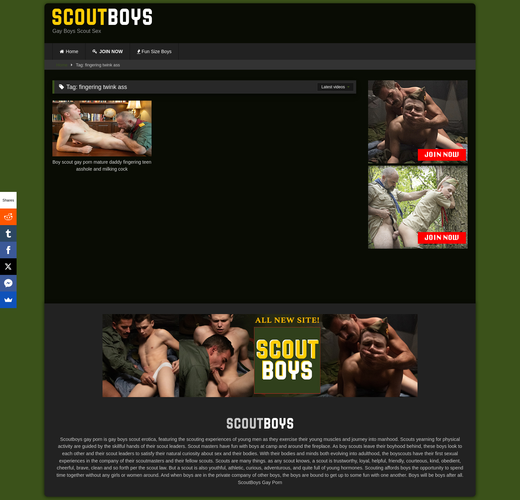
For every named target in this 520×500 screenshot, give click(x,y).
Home (72, 51)
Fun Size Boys (154, 51)
